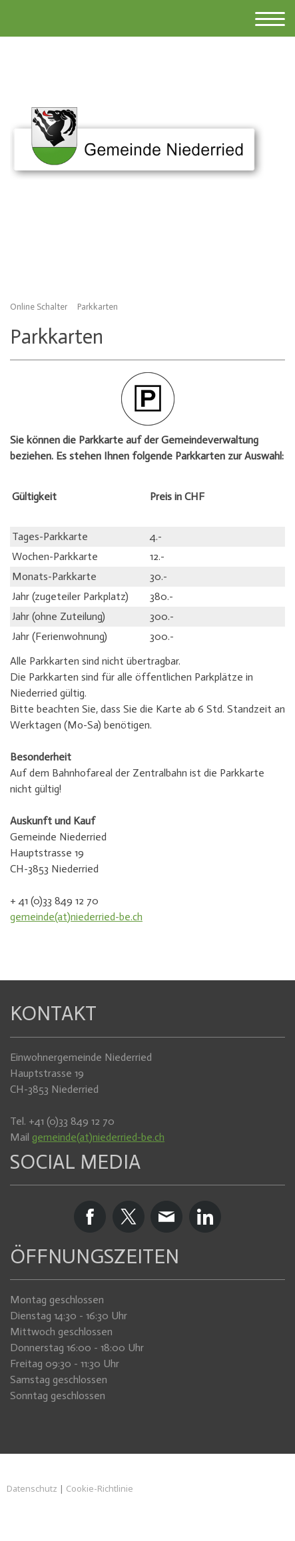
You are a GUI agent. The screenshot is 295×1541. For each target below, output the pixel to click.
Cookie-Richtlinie (99, 1488)
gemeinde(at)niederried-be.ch (76, 916)
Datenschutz (32, 1488)
